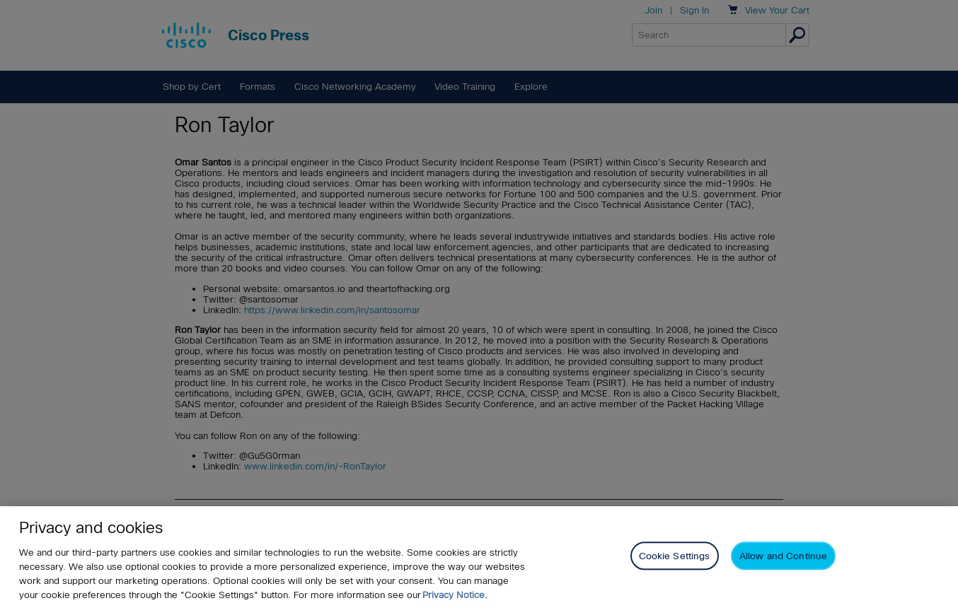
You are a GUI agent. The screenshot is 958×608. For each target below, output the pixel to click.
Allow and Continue (783, 557)
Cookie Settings (674, 557)
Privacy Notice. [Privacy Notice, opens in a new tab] (454, 595)
